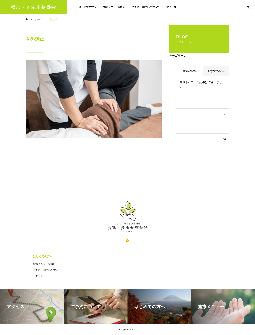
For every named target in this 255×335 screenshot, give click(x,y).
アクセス (171, 7)
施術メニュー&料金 (114, 7)
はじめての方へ (87, 7)
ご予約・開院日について (145, 7)
